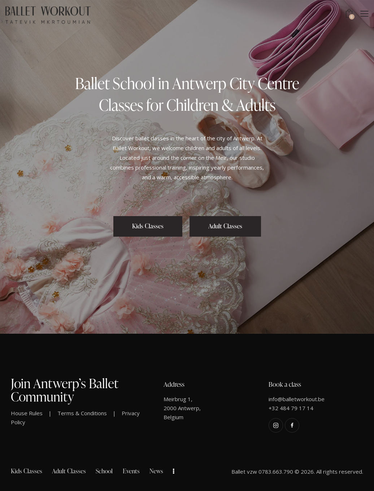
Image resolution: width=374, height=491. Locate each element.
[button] (364, 13)
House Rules (27, 413)
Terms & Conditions (82, 413)
